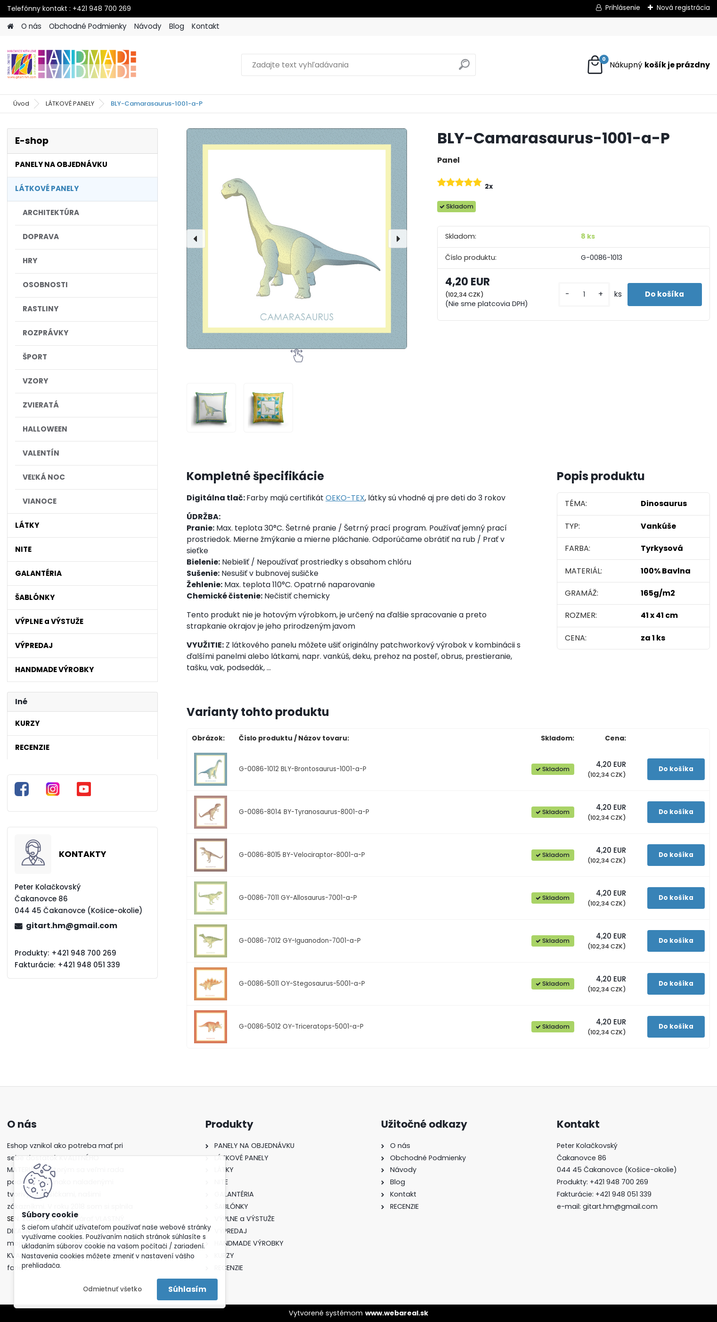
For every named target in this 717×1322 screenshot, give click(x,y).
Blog (176, 26)
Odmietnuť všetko (112, 1289)
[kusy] (581, 294)
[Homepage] (10, 26)
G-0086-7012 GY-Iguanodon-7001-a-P (300, 940)
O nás (31, 26)
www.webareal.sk (396, 1313)
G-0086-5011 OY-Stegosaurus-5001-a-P (302, 983)
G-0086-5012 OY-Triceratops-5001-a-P (301, 1026)
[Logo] (72, 65)
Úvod (21, 103)
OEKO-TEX (345, 497)
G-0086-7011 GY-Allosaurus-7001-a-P (298, 897)
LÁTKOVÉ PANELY (70, 103)
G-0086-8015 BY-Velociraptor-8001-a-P (302, 854)
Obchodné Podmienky (88, 26)
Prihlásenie (622, 7)
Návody (148, 26)
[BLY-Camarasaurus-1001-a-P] (297, 238)
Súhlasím (187, 1289)
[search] (464, 68)
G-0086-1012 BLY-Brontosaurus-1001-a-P (303, 769)
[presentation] (196, 238)
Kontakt (206, 26)
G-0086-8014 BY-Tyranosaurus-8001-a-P (304, 811)
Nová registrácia (683, 7)
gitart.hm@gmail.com (71, 925)
